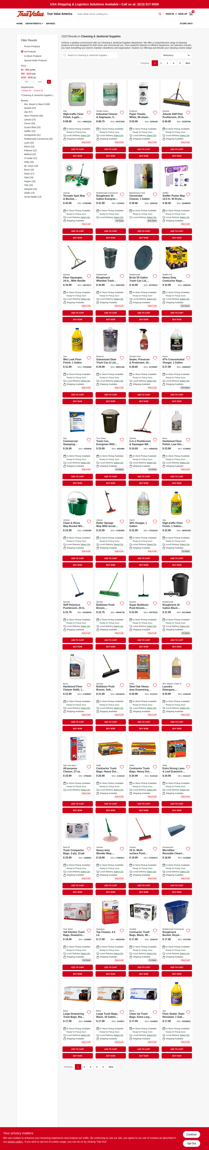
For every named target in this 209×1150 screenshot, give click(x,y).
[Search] (160, 13)
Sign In (170, 14)
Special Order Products (35, 60)
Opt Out (191, 1143)
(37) (30, 119)
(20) (29, 162)
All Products (30, 51)
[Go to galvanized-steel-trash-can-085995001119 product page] (110, 365)
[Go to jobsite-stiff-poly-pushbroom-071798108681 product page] (176, 119)
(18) (29, 169)
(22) (29, 146)
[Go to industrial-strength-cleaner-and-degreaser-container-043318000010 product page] (110, 119)
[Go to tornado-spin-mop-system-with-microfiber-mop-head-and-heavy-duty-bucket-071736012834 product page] (77, 201)
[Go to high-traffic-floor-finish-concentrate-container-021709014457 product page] (77, 119)
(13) (29, 193)
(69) (37, 104)
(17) (29, 173)
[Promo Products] (22, 46)
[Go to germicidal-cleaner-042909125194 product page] (143, 201)
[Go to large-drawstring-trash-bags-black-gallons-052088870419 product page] (77, 1019)
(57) (30, 108)
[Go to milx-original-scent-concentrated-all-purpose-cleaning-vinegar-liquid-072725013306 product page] (176, 365)
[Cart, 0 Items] (190, 14)
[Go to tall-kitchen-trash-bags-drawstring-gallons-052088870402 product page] (77, 937)
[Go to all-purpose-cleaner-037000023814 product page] (77, 774)
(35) (29, 123)
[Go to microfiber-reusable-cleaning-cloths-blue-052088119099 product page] (176, 855)
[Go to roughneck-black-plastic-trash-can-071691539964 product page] (176, 610)
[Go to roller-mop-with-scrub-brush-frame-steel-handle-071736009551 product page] (110, 528)
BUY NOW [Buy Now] (77, 156)
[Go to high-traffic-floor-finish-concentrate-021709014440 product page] (176, 528)
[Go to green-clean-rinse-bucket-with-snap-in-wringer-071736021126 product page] (77, 528)
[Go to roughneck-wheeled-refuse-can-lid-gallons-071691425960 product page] (110, 283)
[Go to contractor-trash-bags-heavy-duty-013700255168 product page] (143, 774)
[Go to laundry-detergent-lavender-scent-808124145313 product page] (176, 692)
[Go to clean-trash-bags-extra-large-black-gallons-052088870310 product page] (143, 1019)
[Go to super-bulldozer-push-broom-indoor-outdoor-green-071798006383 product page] (143, 610)
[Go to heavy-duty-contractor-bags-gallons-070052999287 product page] (176, 283)
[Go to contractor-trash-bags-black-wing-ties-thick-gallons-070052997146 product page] (143, 937)
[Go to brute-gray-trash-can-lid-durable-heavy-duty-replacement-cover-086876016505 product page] (143, 283)
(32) (29, 131)
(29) (38, 139)
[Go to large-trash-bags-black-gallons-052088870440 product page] (110, 1019)
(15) (30, 189)
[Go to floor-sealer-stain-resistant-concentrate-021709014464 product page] (176, 1019)
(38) (33, 115)
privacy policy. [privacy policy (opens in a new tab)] (15, 1141)
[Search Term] (119, 14)
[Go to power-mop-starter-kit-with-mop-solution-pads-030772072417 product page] (176, 201)
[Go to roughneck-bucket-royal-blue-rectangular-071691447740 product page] (176, 937)
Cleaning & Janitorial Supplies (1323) (41, 95)
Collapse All (26, 90)
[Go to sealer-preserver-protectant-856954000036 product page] (143, 365)
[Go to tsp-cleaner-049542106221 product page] (110, 937)
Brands (50, 23)
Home (20, 23)
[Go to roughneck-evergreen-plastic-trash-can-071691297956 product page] (110, 201)
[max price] (39, 82)
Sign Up (182, 14)
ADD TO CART (77, 149)
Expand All (38, 90)
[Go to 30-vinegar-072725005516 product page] (143, 528)
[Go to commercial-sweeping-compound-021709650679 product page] (77, 446)
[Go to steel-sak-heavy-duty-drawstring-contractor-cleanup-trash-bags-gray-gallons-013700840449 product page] (143, 692)
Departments (33, 23)
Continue (191, 1134)
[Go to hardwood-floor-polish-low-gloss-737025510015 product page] (176, 446)
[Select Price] (49, 82)
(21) (30, 158)
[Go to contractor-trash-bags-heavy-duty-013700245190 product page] (110, 774)
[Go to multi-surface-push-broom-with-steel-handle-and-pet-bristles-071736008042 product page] (143, 855)
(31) (32, 135)
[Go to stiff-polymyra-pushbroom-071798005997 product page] (77, 610)
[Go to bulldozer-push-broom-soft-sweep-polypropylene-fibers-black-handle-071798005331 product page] (110, 692)
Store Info (186, 23)
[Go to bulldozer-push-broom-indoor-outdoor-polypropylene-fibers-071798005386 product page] (110, 610)
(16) (28, 177)
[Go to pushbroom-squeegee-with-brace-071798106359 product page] (143, 446)
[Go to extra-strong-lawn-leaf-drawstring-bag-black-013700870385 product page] (176, 774)
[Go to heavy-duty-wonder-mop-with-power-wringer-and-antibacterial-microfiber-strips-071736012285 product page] (110, 855)
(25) (29, 143)
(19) (31, 166)
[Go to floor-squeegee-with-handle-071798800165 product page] (77, 283)
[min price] (26, 82)
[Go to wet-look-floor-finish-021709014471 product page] (77, 365)
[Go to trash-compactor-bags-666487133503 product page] (77, 855)
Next (188, 63)
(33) (32, 127)
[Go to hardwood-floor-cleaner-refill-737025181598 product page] (77, 692)
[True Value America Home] (31, 14)
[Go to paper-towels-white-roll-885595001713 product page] (143, 119)
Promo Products (32, 46)
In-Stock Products (33, 56)
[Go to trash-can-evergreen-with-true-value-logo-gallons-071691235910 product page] (110, 446)
